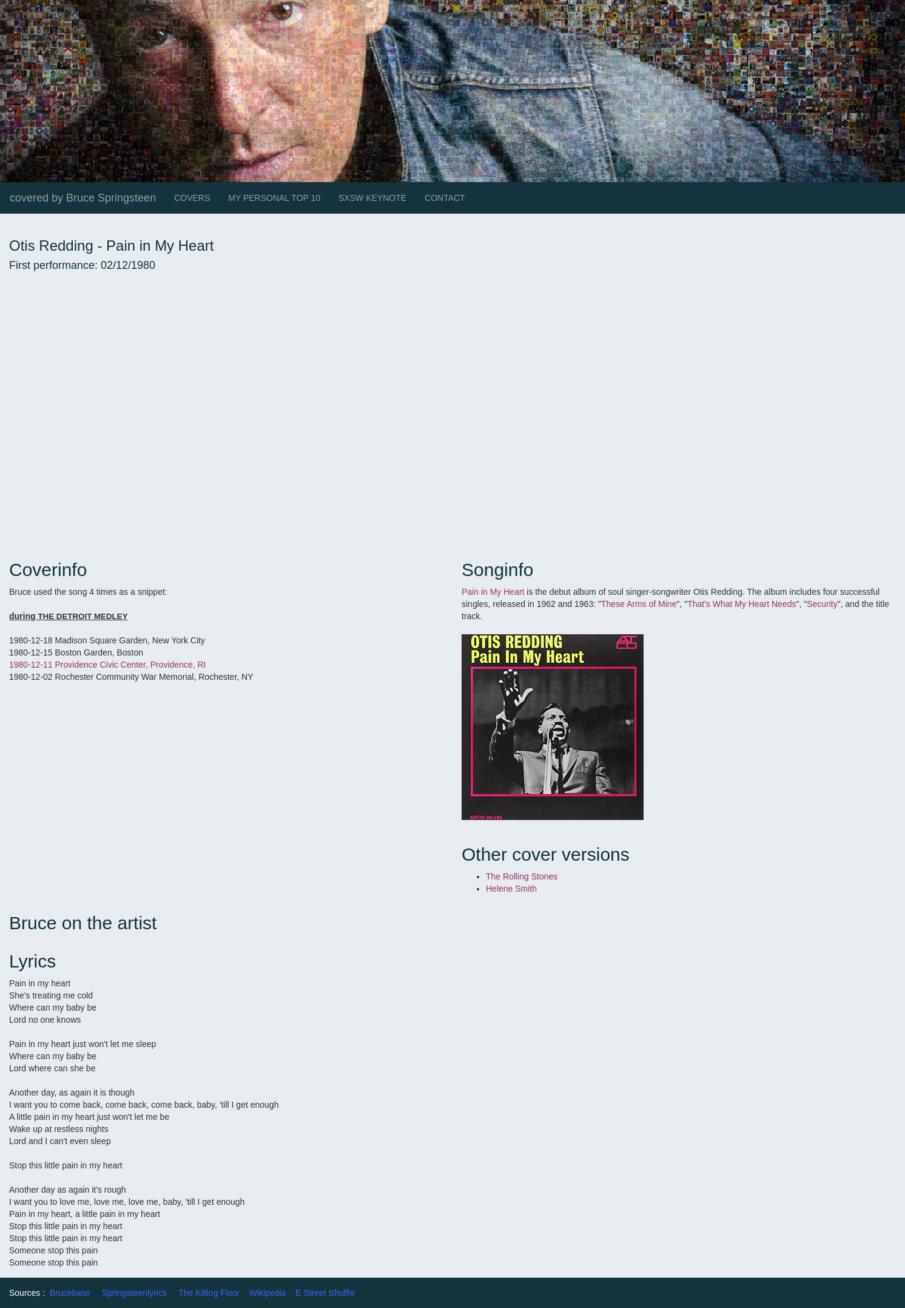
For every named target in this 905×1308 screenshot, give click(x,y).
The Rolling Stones (521, 876)
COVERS (192, 198)
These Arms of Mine (639, 604)
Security (822, 604)
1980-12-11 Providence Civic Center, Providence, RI (107, 664)
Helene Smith (511, 888)
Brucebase (70, 1293)
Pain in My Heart (493, 592)
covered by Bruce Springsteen (83, 198)
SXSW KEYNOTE (372, 198)
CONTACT (445, 198)
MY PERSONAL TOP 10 (274, 198)
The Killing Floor (209, 1293)
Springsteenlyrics (134, 1293)
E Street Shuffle (325, 1293)
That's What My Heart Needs (741, 604)
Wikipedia (267, 1293)
